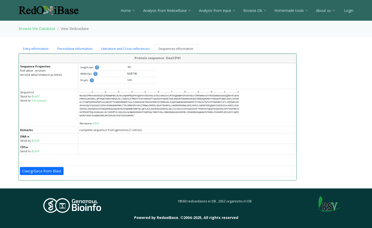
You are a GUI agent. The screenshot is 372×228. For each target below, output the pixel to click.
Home (128, 10)
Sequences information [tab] (175, 49)
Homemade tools (291, 10)
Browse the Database (37, 28)
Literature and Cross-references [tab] (125, 49)
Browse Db (255, 10)
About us (325, 10)
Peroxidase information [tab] (74, 49)
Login (348, 10)
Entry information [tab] (36, 49)
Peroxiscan (39, 100)
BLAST (36, 96)
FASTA (96, 123)
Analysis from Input (217, 10)
